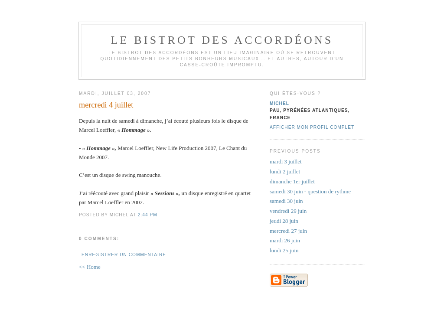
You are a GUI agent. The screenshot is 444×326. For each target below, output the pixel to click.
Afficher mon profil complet (312, 127)
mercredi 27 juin (288, 231)
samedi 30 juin (286, 201)
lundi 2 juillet (285, 171)
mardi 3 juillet (286, 161)
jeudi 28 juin (284, 221)
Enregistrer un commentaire (124, 254)
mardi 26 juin (285, 240)
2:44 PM (147, 214)
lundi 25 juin (284, 250)
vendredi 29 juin (288, 211)
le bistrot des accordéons (222, 40)
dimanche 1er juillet (292, 181)
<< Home (90, 267)
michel (279, 103)
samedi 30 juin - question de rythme (310, 191)
